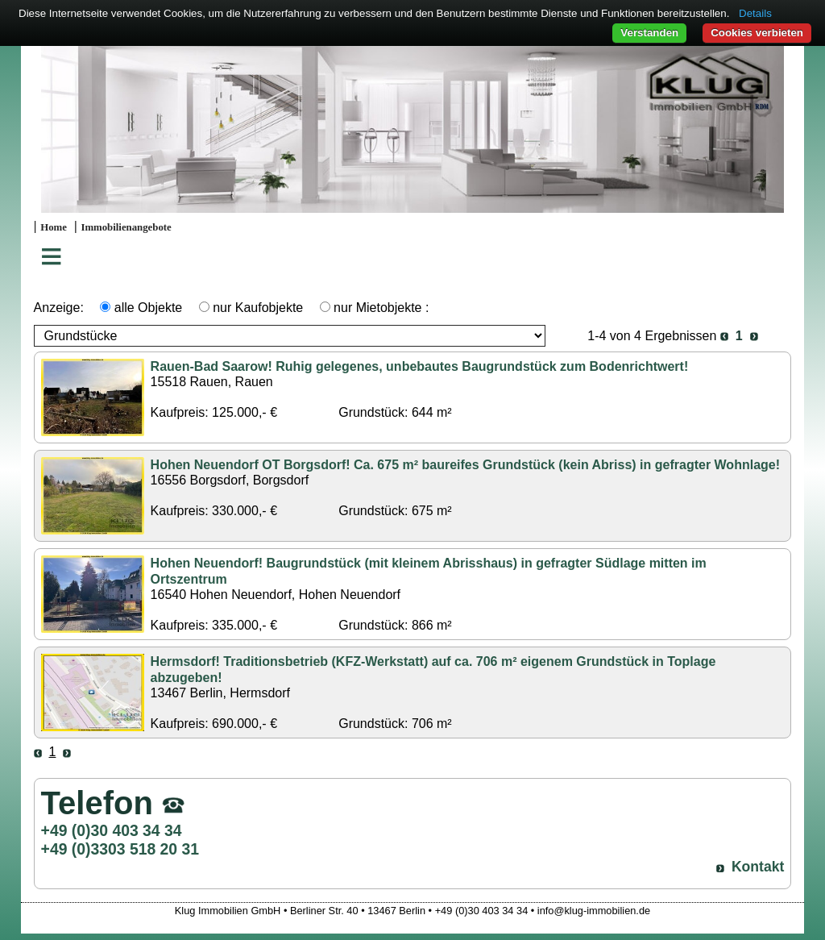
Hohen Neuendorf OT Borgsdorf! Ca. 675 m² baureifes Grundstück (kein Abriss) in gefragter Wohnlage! (465, 465)
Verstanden (649, 33)
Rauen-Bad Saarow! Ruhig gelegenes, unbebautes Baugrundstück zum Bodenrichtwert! (420, 366)
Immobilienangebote (126, 227)
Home (53, 227)
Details (755, 13)
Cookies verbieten (757, 33)
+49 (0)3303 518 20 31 (120, 849)
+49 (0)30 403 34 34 (111, 830)
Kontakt (758, 867)
